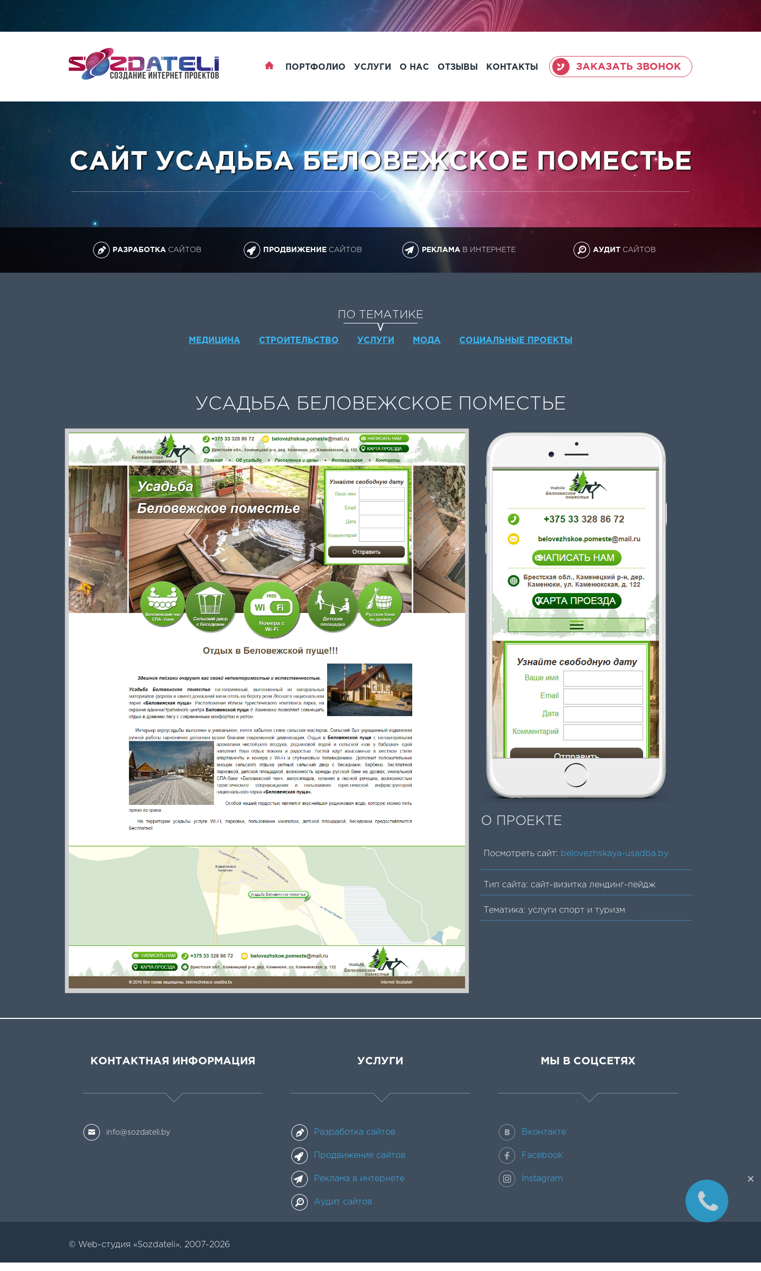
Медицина (214, 341)
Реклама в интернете (347, 1179)
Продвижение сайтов (348, 1156)
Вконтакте (532, 1133)
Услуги (372, 67)
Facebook (530, 1156)
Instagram (530, 1179)
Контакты (512, 67)
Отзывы (458, 67)
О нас (414, 67)
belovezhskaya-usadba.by (615, 854)
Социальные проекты (515, 341)
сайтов (146, 250)
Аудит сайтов (331, 1202)
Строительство (299, 341)
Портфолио (315, 67)
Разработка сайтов (343, 1133)
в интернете (459, 250)
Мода (427, 341)
